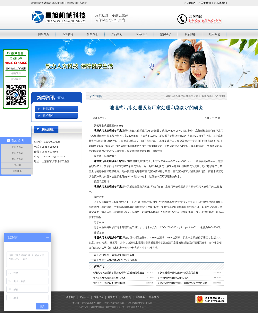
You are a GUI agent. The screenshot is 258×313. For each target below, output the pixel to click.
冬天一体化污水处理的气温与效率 (118, 259)
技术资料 (48, 115)
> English (190, 2)
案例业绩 (165, 34)
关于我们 (70, 297)
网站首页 (43, 34)
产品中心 (116, 34)
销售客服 (16, 73)
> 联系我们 (220, 2)
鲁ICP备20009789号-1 (134, 307)
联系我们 (214, 34)
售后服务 (190, 34)
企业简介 (68, 34)
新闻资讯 (92, 34)
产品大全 (84, 297)
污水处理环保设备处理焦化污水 (109, 277)
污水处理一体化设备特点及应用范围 (179, 272)
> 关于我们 (205, 2)
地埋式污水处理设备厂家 (108, 130)
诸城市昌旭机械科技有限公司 (182, 96)
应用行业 (141, 34)
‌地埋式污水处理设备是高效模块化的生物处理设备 (118, 272)
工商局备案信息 (211, 299)
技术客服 (16, 79)
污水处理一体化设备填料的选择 (116, 254)
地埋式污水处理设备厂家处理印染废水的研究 (183, 282)
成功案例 (126, 297)
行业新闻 (220, 96)
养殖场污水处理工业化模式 (174, 277)
